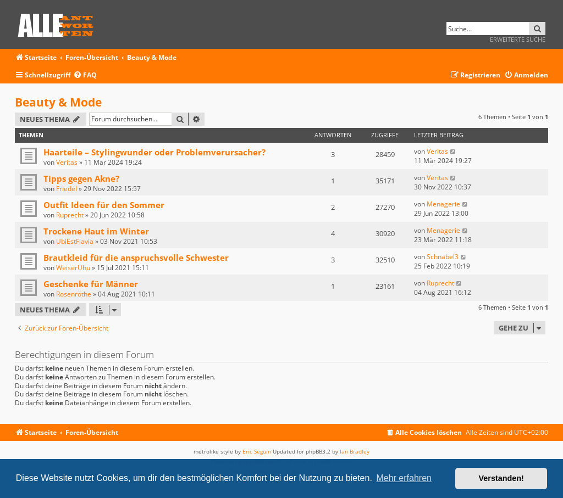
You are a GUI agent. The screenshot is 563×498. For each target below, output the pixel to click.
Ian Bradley (354, 451)
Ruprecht (70, 215)
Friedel (66, 188)
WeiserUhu (73, 267)
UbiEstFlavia (74, 241)
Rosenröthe (73, 294)
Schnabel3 (443, 256)
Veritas (67, 162)
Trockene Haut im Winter (96, 231)
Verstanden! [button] (501, 478)
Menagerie (443, 204)
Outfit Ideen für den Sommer (103, 204)
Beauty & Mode (58, 102)
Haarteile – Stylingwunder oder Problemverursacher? (154, 152)
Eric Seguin (256, 451)
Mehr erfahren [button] (404, 478)
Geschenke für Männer (90, 283)
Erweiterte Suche (517, 39)
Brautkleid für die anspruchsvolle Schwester (136, 257)
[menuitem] (85, 75)
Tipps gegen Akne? (81, 178)
